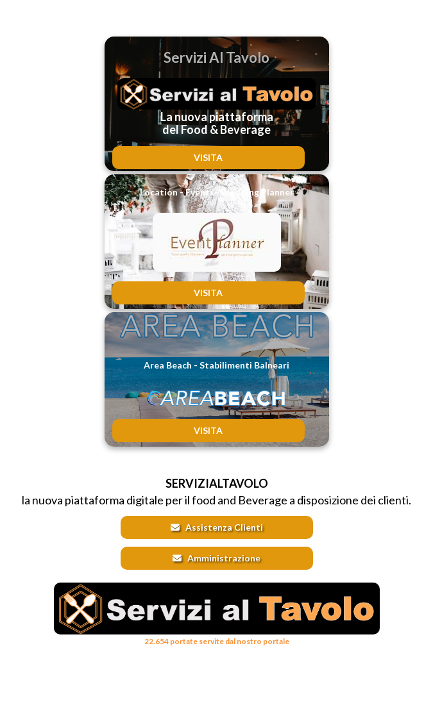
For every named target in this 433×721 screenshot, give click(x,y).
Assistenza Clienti (217, 527)
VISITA (208, 157)
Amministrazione (216, 557)
